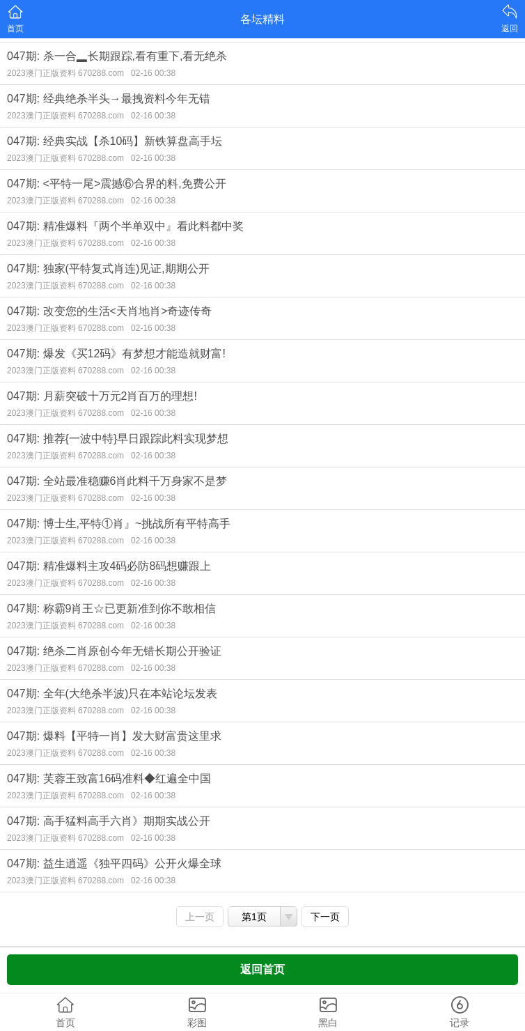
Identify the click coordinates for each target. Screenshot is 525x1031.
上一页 (199, 916)
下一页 (325, 916)
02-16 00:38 (153, 73)
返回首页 (262, 969)
